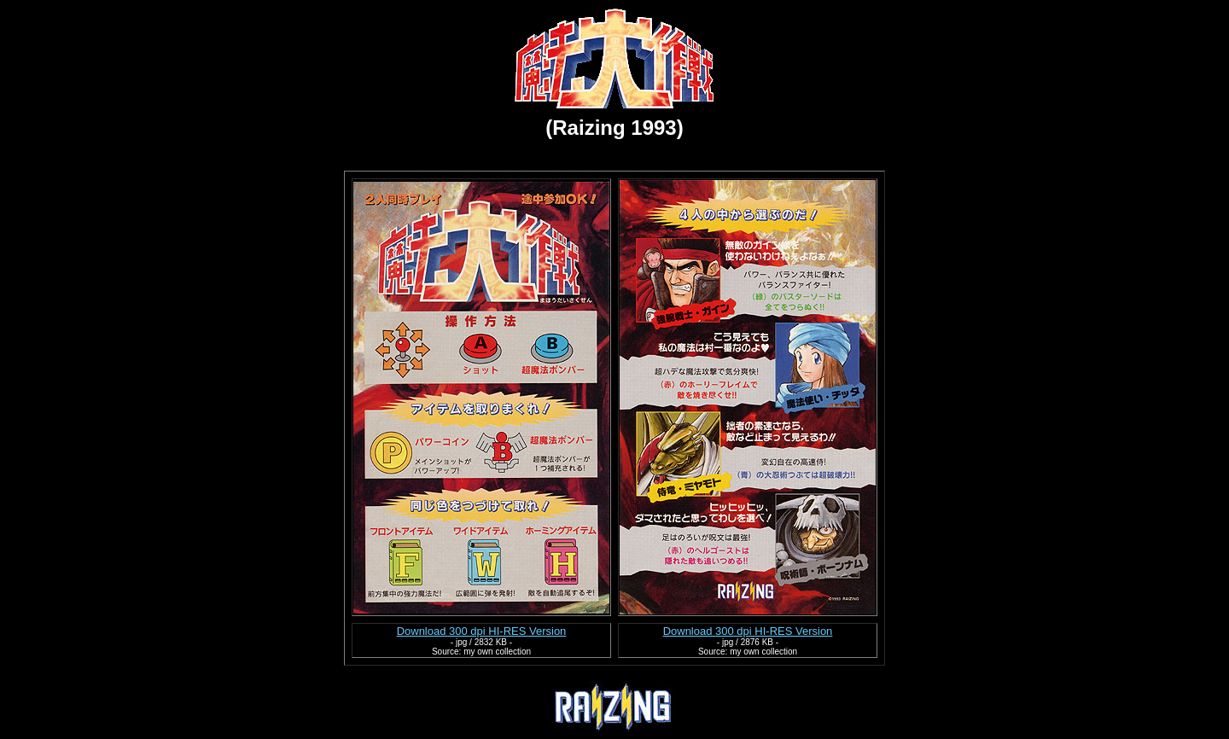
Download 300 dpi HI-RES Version (482, 631)
